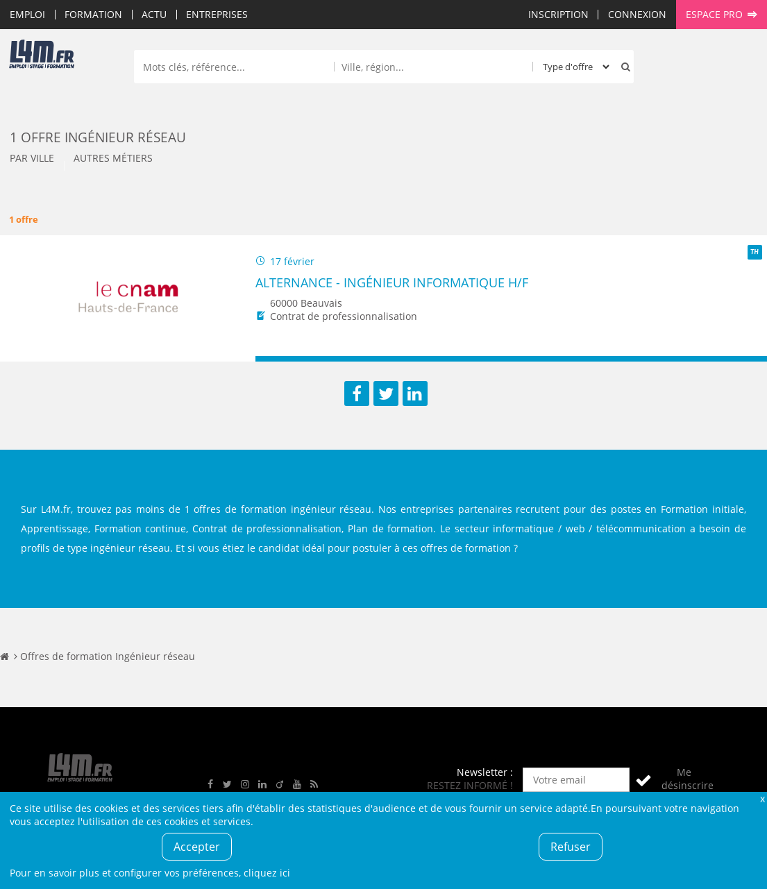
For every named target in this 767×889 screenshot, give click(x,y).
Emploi (27, 14)
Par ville (32, 157)
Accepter (197, 846)
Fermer (762, 798)
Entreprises (217, 14)
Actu (154, 14)
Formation (93, 14)
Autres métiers (113, 157)
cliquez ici (267, 872)
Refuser (570, 846)
